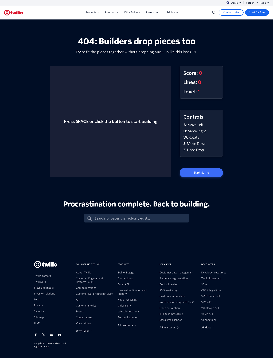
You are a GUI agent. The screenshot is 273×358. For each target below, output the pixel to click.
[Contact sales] (231, 12)
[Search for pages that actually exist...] (140, 218)
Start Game (201, 172)
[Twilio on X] (44, 335)
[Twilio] (13, 12)
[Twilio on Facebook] (36, 335)
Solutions (112, 12)
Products (92, 12)
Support (252, 3)
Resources (153, 12)
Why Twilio (132, 12)
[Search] (213, 12)
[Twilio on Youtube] (60, 335)
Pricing (172, 12)
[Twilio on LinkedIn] (52, 335)
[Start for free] (257, 12)
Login (264, 3)
